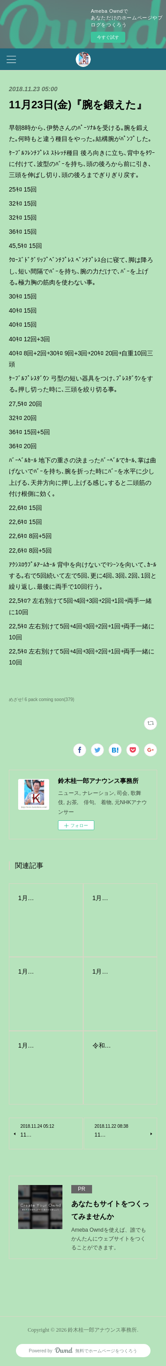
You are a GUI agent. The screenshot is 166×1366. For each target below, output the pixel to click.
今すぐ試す (108, 37)
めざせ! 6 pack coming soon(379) (41, 699)
